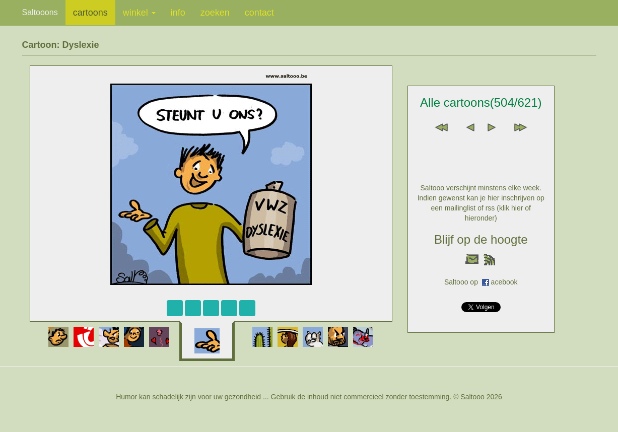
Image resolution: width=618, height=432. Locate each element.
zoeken (215, 13)
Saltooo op (463, 282)
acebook (504, 282)
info (178, 13)
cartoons (90, 13)
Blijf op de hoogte (480, 239)
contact (259, 13)
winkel (139, 13)
